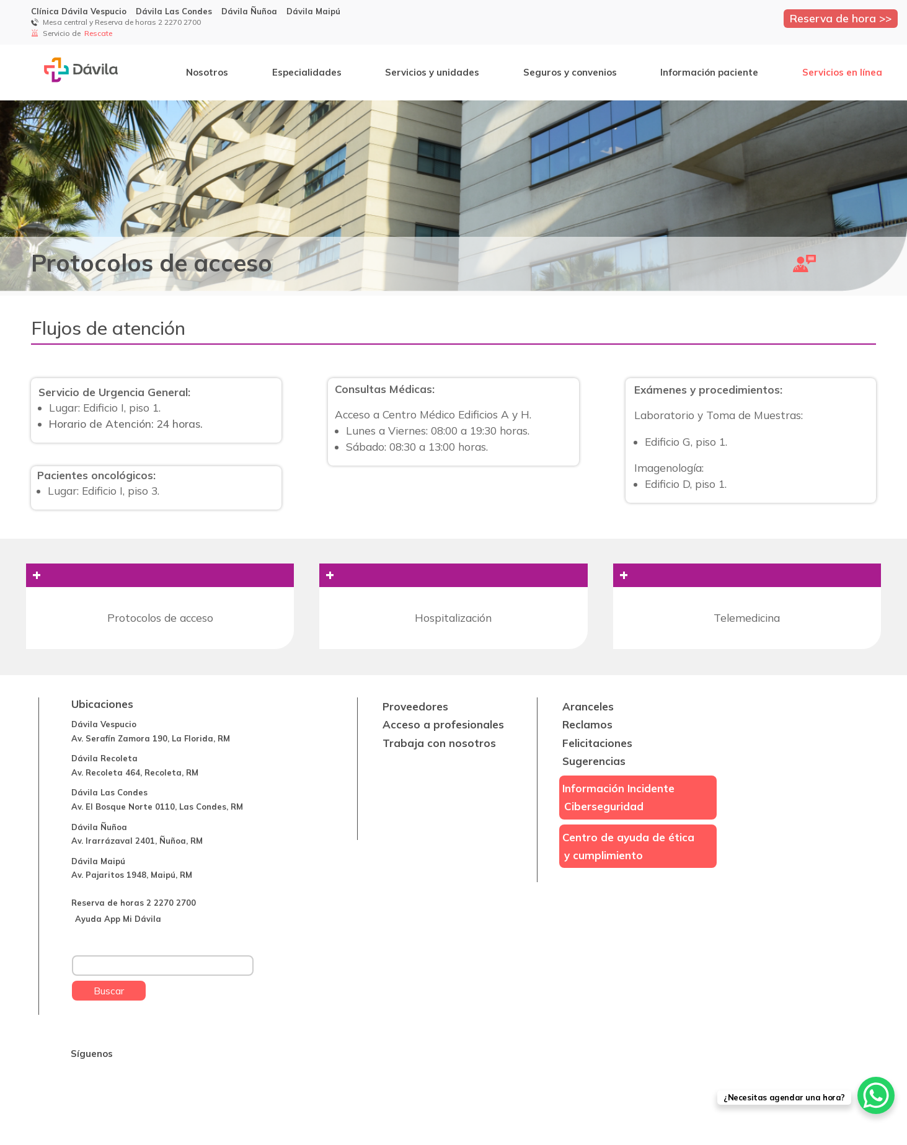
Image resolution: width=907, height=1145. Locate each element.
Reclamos (587, 724)
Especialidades (307, 72)
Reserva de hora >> (841, 18)
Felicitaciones (597, 742)
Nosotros (207, 72)
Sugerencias (594, 760)
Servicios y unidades (432, 72)
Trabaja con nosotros (439, 742)
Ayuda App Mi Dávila (118, 919)
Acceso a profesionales (443, 724)
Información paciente (709, 72)
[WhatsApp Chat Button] (876, 1095)
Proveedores (415, 706)
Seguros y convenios (570, 72)
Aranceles (588, 706)
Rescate (99, 33)
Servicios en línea (842, 72)
